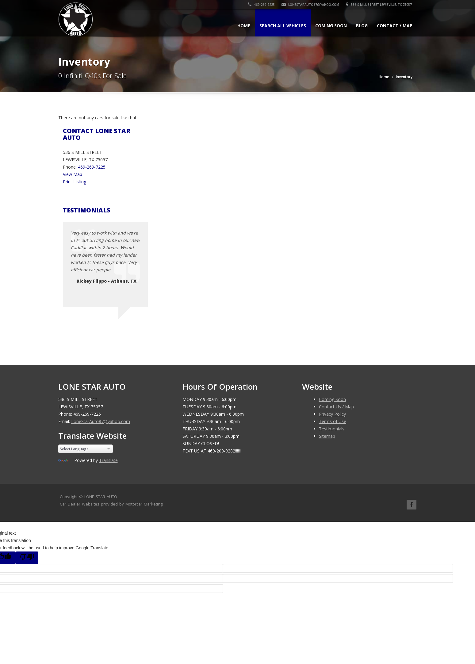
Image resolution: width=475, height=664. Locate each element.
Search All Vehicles (282, 26)
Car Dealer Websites (79, 504)
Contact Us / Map (336, 407)
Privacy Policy (332, 414)
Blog (362, 26)
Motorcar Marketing (144, 504)
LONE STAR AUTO (100, 496)
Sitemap (327, 436)
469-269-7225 (262, 4)
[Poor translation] (27, 557)
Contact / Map (394, 26)
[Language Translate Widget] (85, 449)
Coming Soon (331, 26)
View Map (72, 174)
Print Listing (74, 182)
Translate (108, 460)
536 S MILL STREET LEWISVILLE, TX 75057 (379, 4)
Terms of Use (332, 421)
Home (243, 26)
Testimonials (331, 429)
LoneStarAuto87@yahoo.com (311, 4)
